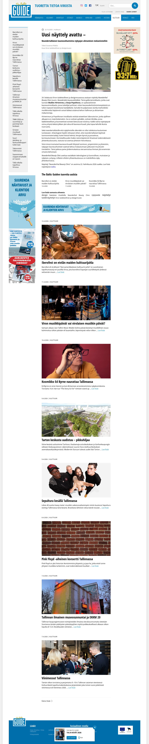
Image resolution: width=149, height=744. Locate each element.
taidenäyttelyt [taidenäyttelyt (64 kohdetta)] (48, 197)
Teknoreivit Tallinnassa (17, 149)
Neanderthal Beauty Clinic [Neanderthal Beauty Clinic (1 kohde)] (79, 195)
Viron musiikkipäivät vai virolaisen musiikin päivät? (18, 47)
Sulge (95, 727)
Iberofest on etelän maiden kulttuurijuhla (18, 35)
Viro (132, 17)
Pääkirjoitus (39, 17)
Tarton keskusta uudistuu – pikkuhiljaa (17, 69)
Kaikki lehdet (132, 12)
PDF (81, 738)
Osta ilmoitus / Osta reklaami (37, 730)
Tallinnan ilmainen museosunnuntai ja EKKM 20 (19, 98)
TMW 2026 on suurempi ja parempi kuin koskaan (18, 122)
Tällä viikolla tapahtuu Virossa (17, 113)
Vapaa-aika (88, 17)
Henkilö (125, 17)
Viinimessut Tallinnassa (17, 106)
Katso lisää (46, 701)
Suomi (102, 6)
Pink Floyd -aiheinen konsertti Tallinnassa (17, 87)
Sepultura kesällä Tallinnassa (17, 78)
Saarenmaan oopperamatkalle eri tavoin (19, 156)
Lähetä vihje (119, 12)
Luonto (98, 17)
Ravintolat (60, 17)
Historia (107, 17)
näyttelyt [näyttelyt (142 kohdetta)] (106, 195)
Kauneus (79, 17)
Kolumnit (49, 17)
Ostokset (70, 17)
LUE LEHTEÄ (72, 738)
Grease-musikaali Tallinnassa (17, 132)
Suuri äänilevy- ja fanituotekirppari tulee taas (19, 141)
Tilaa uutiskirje (107, 12)
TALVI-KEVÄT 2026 (74, 732)
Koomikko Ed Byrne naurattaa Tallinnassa (18, 58)
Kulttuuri (116, 17)
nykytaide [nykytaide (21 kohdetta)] (96, 195)
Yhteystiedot (34, 734)
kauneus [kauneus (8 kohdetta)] (53, 195)
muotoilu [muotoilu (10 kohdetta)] (62, 195)
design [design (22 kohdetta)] (45, 195)
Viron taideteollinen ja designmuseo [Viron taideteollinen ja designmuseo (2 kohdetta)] (68, 198)
